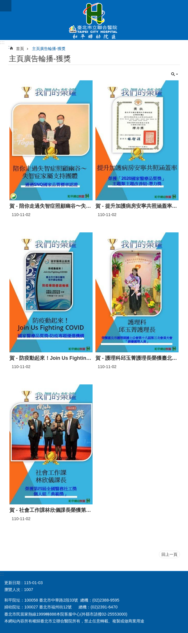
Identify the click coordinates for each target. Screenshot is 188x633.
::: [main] (10, 47)
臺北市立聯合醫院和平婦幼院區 (94, 20)
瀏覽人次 (12, 589)
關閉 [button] (174, 74)
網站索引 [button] (5, 5)
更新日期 (12, 582)
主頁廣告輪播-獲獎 (48, 48)
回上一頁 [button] (169, 554)
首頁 (20, 48)
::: (2, 42)
